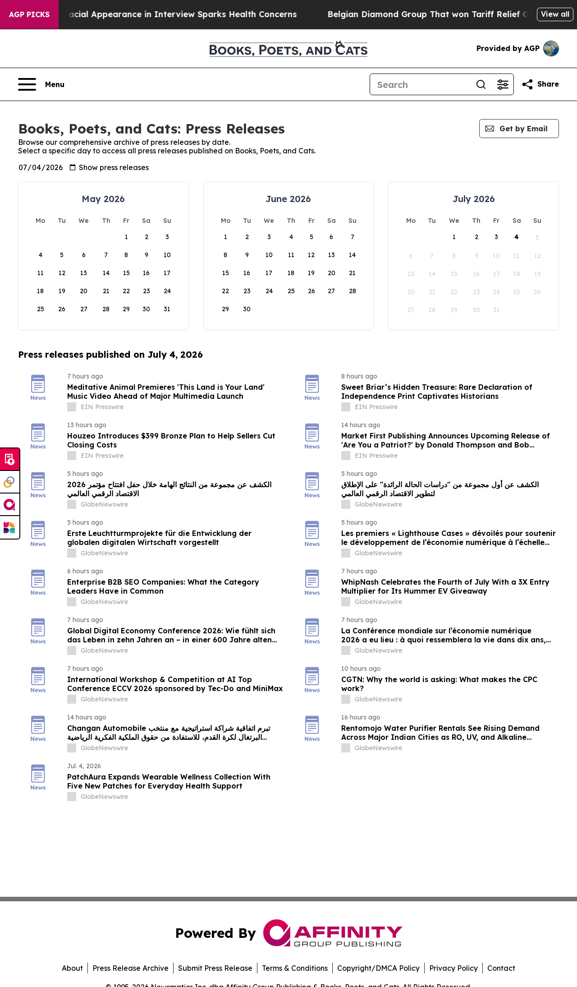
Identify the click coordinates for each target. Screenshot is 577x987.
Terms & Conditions (295, 968)
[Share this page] (540, 84)
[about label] (71, 406)
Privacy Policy (453, 968)
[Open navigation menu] (41, 84)
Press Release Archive (130, 968)
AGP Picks (29, 14)
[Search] (420, 84)
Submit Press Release (215, 968)
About (72, 968)
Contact (501, 968)
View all (555, 13)
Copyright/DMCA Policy (378, 968)
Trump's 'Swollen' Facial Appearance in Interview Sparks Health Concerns (250, 14)
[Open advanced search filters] (502, 84)
